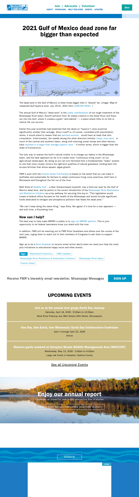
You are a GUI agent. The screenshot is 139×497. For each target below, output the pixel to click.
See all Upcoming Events (69, 365)
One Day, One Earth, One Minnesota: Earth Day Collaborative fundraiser (69, 327)
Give (127, 7)
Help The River (75, 9)
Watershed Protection (41, 253)
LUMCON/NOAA (83, 106)
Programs (60, 9)
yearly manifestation (77, 112)
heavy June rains (106, 138)
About (50, 9)
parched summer (71, 135)
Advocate (70, 6)
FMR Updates (64, 253)
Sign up (120, 278)
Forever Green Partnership (55, 174)
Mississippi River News (91, 258)
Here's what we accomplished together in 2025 (69, 406)
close (104, 461)
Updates (98, 9)
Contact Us (69, 457)
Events (88, 9)
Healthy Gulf (40, 187)
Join (57, 6)
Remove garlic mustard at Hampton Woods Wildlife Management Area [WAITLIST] (69, 347)
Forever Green (27, 263)
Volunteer (88, 6)
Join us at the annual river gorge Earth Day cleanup (69, 307)
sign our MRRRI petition (83, 221)
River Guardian (43, 244)
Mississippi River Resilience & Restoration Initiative (47, 258)
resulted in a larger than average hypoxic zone (50, 144)
